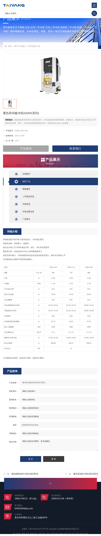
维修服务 (26, 189)
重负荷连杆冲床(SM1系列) (85, 474)
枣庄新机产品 (34, 46)
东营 (40, 534)
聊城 (82, 534)
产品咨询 (26, 148)
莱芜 (69, 534)
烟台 (44, 534)
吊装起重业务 (28, 211)
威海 (61, 534)
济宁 (52, 534)
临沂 (73, 534)
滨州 (86, 534)
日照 (65, 534)
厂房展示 (26, 219)
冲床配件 (26, 174)
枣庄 (36, 534)
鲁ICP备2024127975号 (38, 529)
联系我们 (75, 148)
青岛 (27, 534)
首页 (10, 46)
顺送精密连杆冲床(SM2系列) (24, 474)
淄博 (31, 534)
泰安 (57, 534)
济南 (23, 534)
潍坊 (48, 534)
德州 (78, 534)
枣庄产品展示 (20, 46)
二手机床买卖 (28, 196)
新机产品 (26, 181)
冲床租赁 (26, 204)
